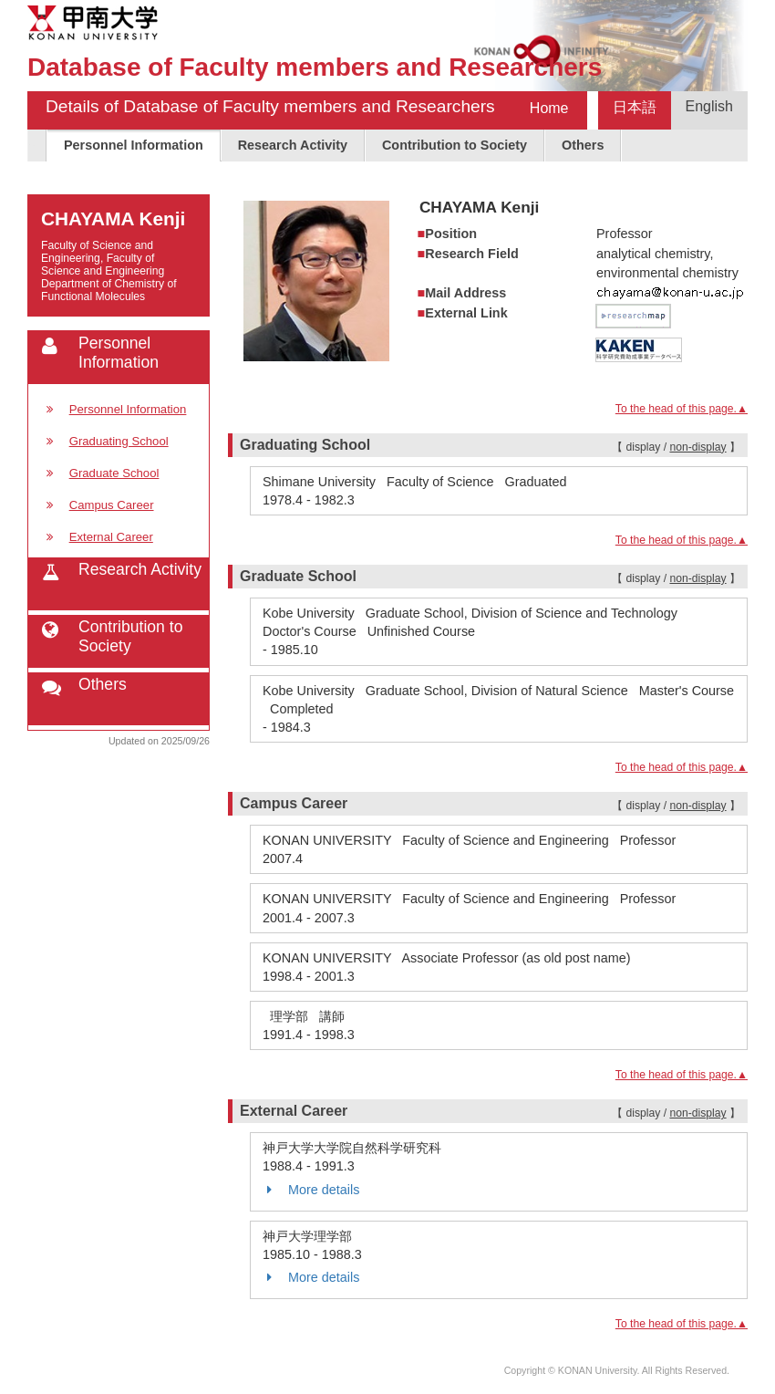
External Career (111, 537)
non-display (697, 447)
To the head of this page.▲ (681, 408)
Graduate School (114, 473)
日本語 (634, 107)
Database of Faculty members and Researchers (314, 67)
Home (549, 108)
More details (311, 1189)
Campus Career (111, 505)
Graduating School (119, 441)
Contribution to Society (454, 145)
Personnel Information (133, 145)
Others (583, 145)
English (709, 106)
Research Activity (292, 145)
